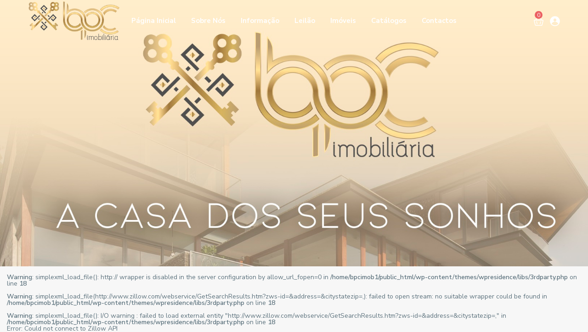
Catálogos (389, 20)
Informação (260, 20)
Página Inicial (153, 20)
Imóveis (343, 20)
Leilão (304, 20)
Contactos (439, 20)
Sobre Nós (208, 20)
